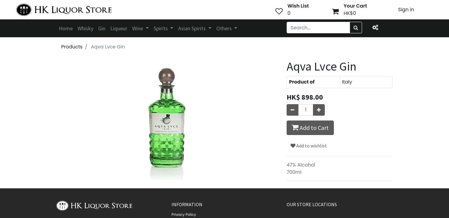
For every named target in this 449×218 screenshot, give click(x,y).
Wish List (298, 5)
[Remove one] (292, 110)
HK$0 (350, 13)
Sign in (406, 9)
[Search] (356, 27)
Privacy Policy (183, 214)
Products (71, 46)
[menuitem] (65, 28)
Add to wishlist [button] (309, 146)
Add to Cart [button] (310, 127)
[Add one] (319, 110)
